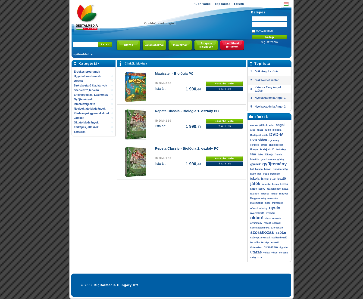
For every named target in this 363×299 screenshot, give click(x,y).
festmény (281, 149)
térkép (265, 242)
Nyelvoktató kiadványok (90, 108)
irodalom (275, 174)
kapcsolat (222, 4)
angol (280, 125)
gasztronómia (268, 159)
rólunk (239, 4)
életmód (254, 145)
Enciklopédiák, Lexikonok (91, 94)
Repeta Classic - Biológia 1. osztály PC (187, 111)
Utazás (78, 81)
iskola (255, 178)
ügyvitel (283, 247)
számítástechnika (259, 227)
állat (271, 125)
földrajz (269, 154)
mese (268, 203)
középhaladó (274, 189)
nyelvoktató (257, 213)
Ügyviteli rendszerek (87, 76)
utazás (256, 252)
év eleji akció (267, 149)
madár (274, 193)
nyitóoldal (81, 54)
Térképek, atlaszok (86, 127)
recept (267, 223)
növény (263, 208)
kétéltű (284, 184)
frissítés (254, 159)
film (253, 154)
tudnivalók (202, 4)
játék (255, 183)
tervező (274, 242)
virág (253, 257)
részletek (224, 88)
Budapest (255, 135)
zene (260, 257)
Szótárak (79, 131)
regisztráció (269, 42)
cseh (265, 135)
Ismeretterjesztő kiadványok (84, 104)
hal (251, 169)
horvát (267, 169)
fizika (260, 154)
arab (252, 130)
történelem (256, 247)
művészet (277, 203)
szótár (280, 232)
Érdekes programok (87, 71)
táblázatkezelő (279, 237)
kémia (275, 184)
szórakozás (262, 232)
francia (278, 154)
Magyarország (258, 198)
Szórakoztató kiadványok (90, 85)
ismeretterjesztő (273, 178)
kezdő (253, 189)
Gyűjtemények (83, 99)
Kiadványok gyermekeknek (92, 113)
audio (268, 130)
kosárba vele (224, 83)
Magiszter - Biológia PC (174, 73)
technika (255, 242)
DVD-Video (258, 140)
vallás (266, 252)
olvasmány (256, 223)
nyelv (274, 207)
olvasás (276, 218)
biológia (141, 63)
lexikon (254, 193)
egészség (274, 140)
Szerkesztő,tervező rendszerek (86, 90)
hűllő (253, 174)
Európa (254, 149)
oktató (256, 217)
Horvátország (280, 169)
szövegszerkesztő (260, 237)
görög (280, 159)
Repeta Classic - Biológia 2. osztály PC (187, 148)
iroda (266, 174)
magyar (283, 193)
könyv (261, 189)
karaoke (266, 184)
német (254, 208)
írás (259, 174)
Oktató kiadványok (86, 122)
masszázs (272, 198)
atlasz (260, 130)
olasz (268, 218)
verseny (283, 252)
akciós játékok (259, 125)
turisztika (271, 247)
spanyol (276, 223)
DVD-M (276, 134)
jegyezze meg (264, 30)
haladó (259, 169)
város (274, 252)
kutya (285, 189)
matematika (256, 203)
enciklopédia (276, 145)
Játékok (79, 118)
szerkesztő (277, 227)
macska (265, 193)
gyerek (255, 164)
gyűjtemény (274, 163)
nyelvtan (270, 213)
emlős (264, 145)
